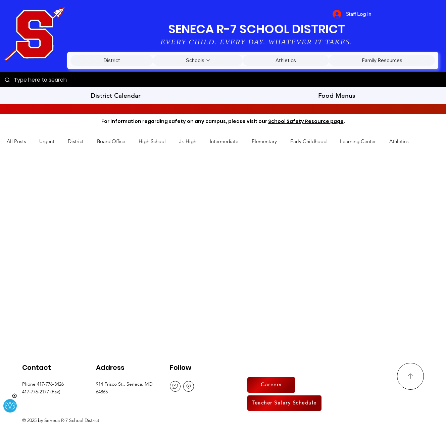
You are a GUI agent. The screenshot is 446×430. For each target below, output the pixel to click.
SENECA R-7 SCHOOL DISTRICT (256, 29)
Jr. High (187, 141)
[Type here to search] (223, 79)
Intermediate (224, 141)
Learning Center (358, 141)
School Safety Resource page (306, 121)
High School (152, 141)
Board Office (111, 141)
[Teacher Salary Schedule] (284, 403)
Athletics (398, 141)
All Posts (16, 141)
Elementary (264, 141)
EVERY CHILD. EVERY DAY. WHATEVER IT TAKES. (256, 42)
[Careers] (271, 385)
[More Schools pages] (208, 60)
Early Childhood (308, 141)
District (76, 141)
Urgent (46, 141)
